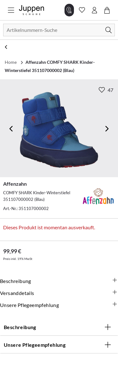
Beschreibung (59, 281)
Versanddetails (59, 293)
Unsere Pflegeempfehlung (59, 305)
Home (11, 62)
